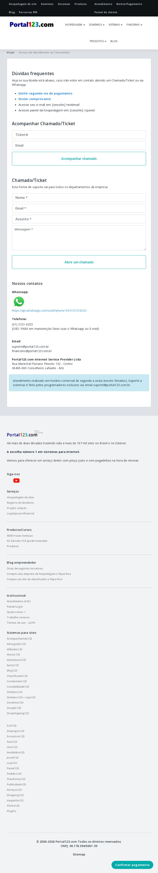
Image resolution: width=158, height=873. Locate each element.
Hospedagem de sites (20, 497)
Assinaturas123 (16, 660)
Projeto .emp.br (17, 508)
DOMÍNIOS (97, 24)
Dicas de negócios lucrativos (25, 568)
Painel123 (13, 768)
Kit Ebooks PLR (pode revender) (27, 541)
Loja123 (12, 763)
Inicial (10, 52)
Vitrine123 (13, 805)
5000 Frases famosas (20, 535)
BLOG (113, 41)
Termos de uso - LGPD (21, 622)
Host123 (12, 747)
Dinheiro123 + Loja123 (21, 697)
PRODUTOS (98, 41)
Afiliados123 (14, 649)
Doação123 (14, 708)
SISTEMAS (115, 24)
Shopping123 (15, 795)
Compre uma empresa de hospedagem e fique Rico (39, 574)
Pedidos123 (14, 773)
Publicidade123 (16, 784)
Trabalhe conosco (18, 617)
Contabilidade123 (18, 686)
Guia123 (12, 741)
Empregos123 (15, 731)
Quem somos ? (16, 612)
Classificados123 (17, 676)
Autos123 (13, 665)
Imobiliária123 (16, 752)
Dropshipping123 (18, 713)
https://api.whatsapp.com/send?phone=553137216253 (49, 310)
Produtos (13, 546)
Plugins (11, 811)
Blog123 (12, 670)
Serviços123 (14, 790)
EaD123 (12, 725)
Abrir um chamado (79, 262)
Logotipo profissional (20, 513)
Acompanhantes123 (19, 638)
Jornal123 (13, 757)
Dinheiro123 (14, 692)
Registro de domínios (20, 502)
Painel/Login (15, 606)
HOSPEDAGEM (75, 24)
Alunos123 (13, 654)
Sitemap (79, 854)
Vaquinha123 (15, 800)
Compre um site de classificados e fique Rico (35, 579)
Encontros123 (15, 736)
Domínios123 (15, 702)
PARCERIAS (134, 24)
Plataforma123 (16, 779)
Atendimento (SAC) (19, 601)
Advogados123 (16, 644)
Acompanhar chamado (79, 158)
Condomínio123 (17, 681)
